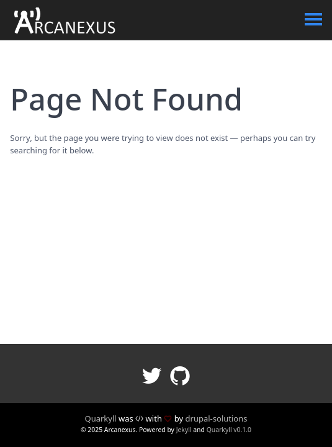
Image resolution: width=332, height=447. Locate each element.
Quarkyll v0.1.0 (229, 429)
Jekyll (184, 429)
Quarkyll (100, 418)
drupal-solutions (217, 418)
